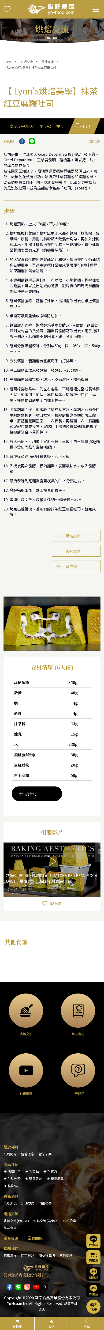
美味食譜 (47, 61)
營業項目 (45, 1154)
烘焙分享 (69, 1220)
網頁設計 (70, 1303)
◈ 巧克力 (50, 1171)
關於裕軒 (11, 1147)
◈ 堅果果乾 (33, 1178)
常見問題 (35, 1238)
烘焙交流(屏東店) (46, 1220)
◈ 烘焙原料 (12, 1171)
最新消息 (11, 1196)
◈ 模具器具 (55, 1178)
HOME (8, 61)
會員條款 (66, 1255)
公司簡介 (10, 1154)
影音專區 (11, 1238)
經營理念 (27, 1154)
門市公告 (45, 1203)
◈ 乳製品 (32, 1171)
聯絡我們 (11, 1248)
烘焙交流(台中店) (16, 1220)
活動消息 (10, 1203)
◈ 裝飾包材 (12, 1185)
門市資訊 (27, 1255)
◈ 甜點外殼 (12, 1178)
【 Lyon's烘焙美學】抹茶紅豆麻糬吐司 (30, 67)
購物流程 (10, 1255)
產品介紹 (11, 1164)
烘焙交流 (27, 61)
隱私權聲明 (47, 1255)
